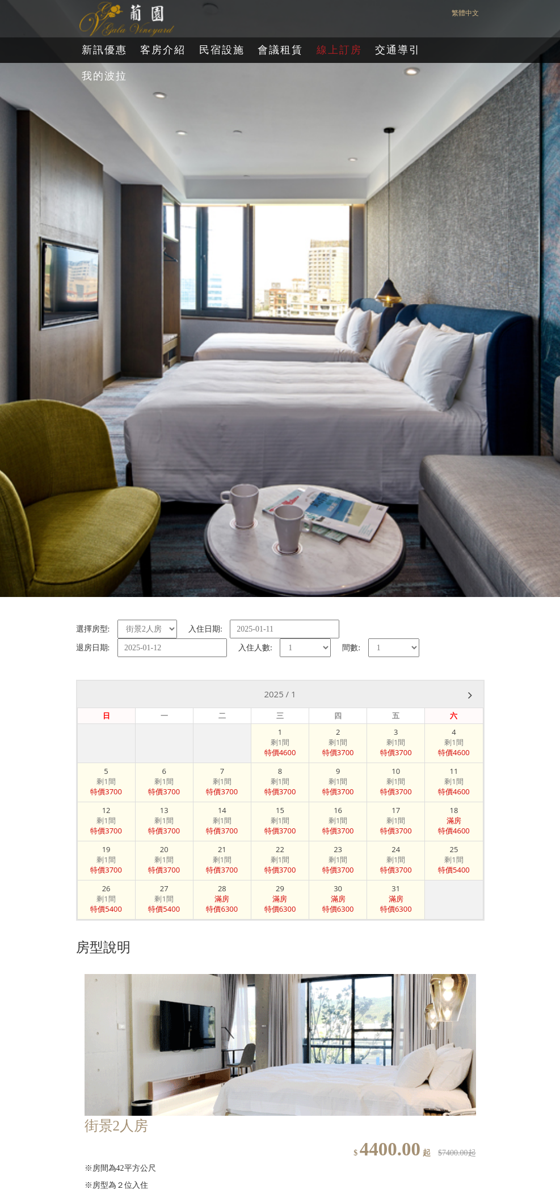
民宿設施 (222, 50)
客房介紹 (163, 50)
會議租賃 (280, 50)
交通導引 (397, 50)
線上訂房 (339, 50)
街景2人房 (117, 1125)
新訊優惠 (104, 50)
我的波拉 (104, 76)
